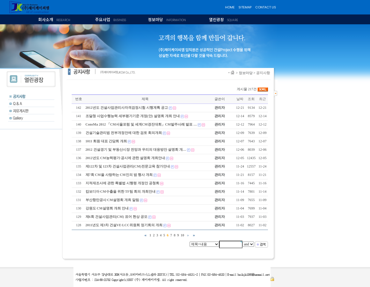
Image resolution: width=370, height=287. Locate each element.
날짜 (239, 99)
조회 (251, 99)
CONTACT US (265, 7)
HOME (230, 7)
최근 (262, 99)
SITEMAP (244, 7)
